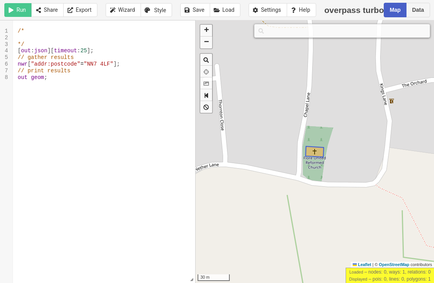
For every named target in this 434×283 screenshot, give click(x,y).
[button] (206, 31)
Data (418, 10)
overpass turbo (358, 10)
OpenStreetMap (394, 264)
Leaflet (362, 264)
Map (395, 10)
